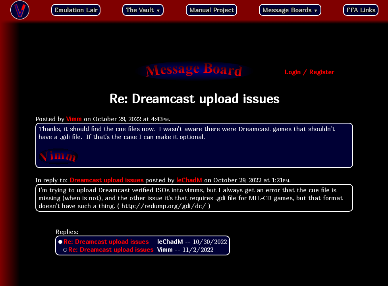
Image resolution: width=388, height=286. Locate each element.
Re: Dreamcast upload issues (106, 241)
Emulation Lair (75, 10)
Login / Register (309, 72)
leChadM (189, 180)
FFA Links (360, 10)
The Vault (142, 10)
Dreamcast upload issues (106, 180)
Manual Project (211, 10)
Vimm (74, 119)
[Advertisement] (194, 42)
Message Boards (290, 10)
